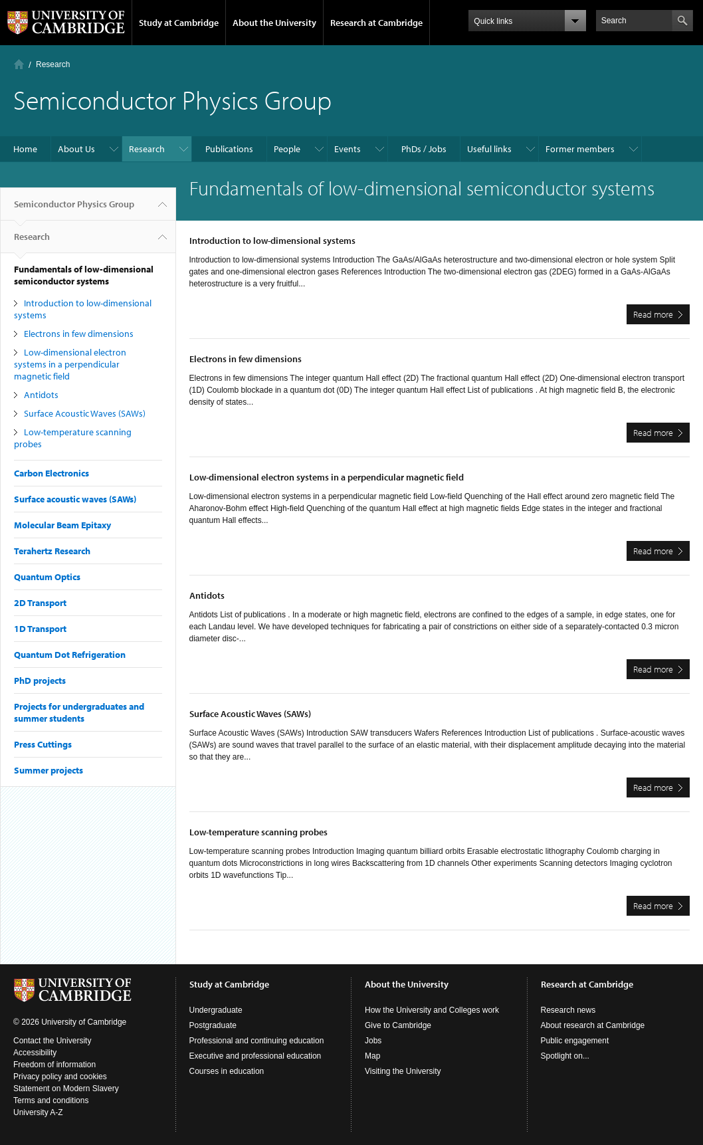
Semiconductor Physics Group (74, 209)
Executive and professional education (255, 1056)
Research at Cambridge (376, 23)
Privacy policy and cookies (60, 1076)
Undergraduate (216, 1010)
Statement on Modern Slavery (66, 1088)
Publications (229, 149)
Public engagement (575, 1040)
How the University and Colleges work (432, 1010)
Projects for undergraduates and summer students (79, 712)
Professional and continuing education (256, 1040)
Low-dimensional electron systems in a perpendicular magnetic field (70, 364)
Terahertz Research (52, 551)
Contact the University (52, 1040)
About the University (274, 23)
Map (372, 1056)
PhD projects (40, 680)
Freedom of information (54, 1064)
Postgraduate (213, 1025)
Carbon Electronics (51, 473)
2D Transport (40, 603)
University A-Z (38, 1112)
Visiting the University (403, 1071)
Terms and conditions (50, 1100)
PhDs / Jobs (424, 149)
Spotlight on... (565, 1056)
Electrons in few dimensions (79, 334)
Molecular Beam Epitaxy (62, 525)
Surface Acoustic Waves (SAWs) (85, 413)
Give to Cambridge (398, 1025)
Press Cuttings (43, 744)
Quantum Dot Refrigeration (70, 655)
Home (19, 64)
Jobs (373, 1040)
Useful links (489, 149)
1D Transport (40, 629)
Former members (580, 149)
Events (347, 149)
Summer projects (48, 770)
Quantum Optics (47, 577)
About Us (76, 149)
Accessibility (34, 1052)
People (287, 149)
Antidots (41, 395)
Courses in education (226, 1071)
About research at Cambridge (593, 1025)
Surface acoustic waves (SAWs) (75, 499)
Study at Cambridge (179, 23)
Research (53, 64)
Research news (568, 1010)
